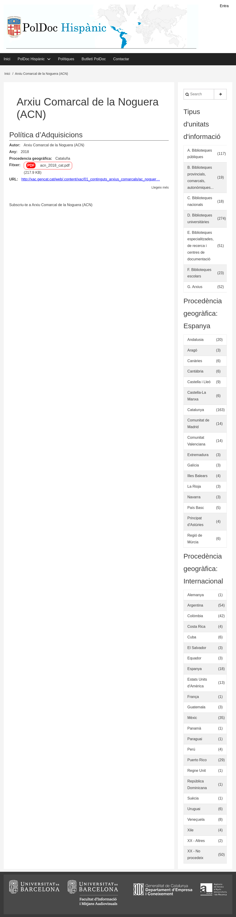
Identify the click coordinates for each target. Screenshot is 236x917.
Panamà (194, 728)
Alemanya (195, 595)
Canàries (194, 361)
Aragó (192, 350)
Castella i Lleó (199, 382)
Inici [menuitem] (7, 59)
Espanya (194, 669)
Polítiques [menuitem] (66, 59)
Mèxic (192, 718)
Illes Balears (197, 476)
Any (12, 152)
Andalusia (195, 340)
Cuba (191, 637)
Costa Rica (196, 626)
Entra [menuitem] (224, 6)
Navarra (194, 497)
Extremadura (198, 455)
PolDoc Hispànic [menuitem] (31, 59)
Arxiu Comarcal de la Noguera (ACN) (54, 145)
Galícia (193, 465)
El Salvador (196, 648)
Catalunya (195, 410)
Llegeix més (160, 187)
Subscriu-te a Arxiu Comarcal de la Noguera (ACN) (50, 205)
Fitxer (14, 165)
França (193, 697)
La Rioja (194, 486)
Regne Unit (196, 771)
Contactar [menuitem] (121, 59)
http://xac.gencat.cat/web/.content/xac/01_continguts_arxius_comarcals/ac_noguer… (90, 179)
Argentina (195, 605)
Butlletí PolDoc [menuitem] (94, 59)
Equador (194, 658)
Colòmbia (195, 616)
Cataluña (62, 158)
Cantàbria (195, 371)
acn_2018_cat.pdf (54, 166)
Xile (190, 830)
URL (13, 179)
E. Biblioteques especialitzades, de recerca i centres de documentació (200, 246)
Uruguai (193, 809)
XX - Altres (196, 841)
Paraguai (194, 739)
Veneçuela (196, 819)
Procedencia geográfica (30, 158)
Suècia (193, 798)
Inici (7, 73)
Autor (14, 145)
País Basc (195, 508)
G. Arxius (194, 287)
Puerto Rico (197, 760)
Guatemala (196, 707)
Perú (191, 750)
